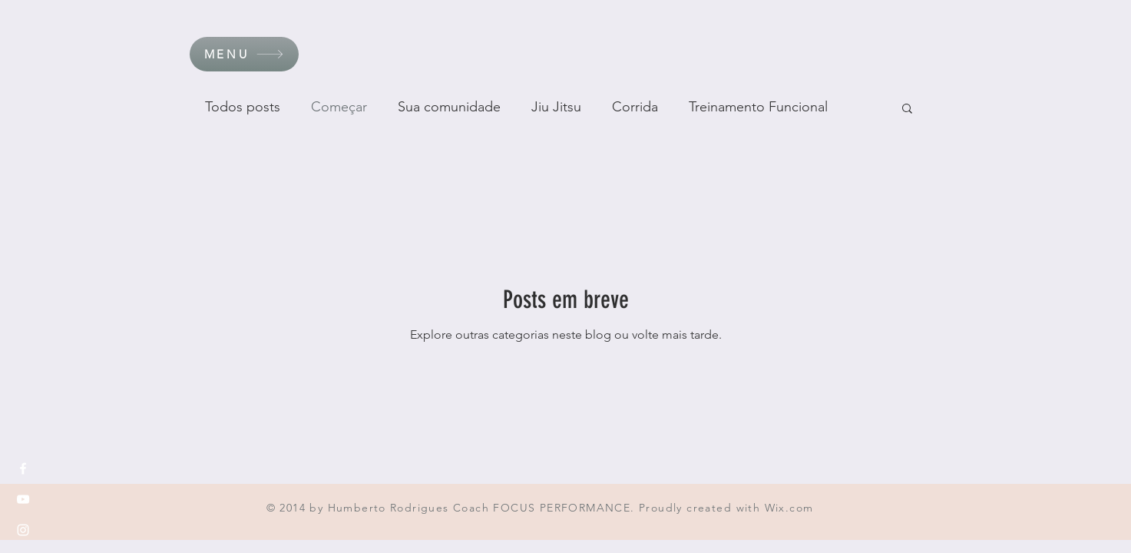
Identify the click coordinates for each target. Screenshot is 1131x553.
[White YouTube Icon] (23, 499)
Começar (339, 106)
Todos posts (242, 106)
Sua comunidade (449, 106)
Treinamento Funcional (758, 106)
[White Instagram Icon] (23, 530)
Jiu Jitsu (556, 106)
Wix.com (789, 508)
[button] (244, 54)
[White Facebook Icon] (23, 468)
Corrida (635, 106)
